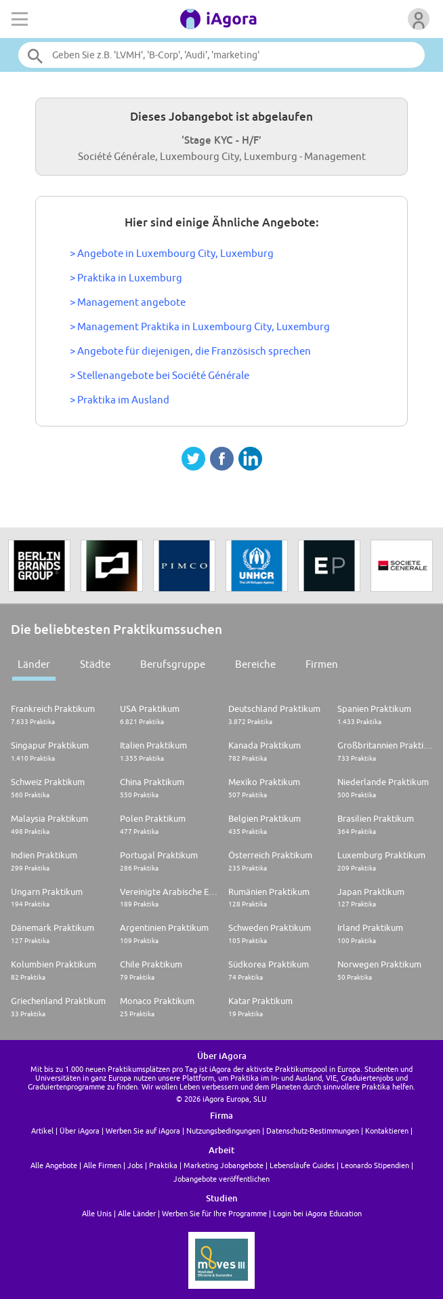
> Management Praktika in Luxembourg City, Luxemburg (200, 326)
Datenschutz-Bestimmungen (312, 1130)
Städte (95, 664)
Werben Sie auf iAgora (143, 1130)
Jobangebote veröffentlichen (221, 1178)
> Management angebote (128, 302)
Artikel (42, 1130)
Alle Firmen (102, 1165)
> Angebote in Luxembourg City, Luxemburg (172, 253)
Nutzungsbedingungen (223, 1130)
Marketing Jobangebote (223, 1165)
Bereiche (255, 664)
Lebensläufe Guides (302, 1165)
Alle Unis (97, 1213)
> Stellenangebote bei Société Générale (159, 375)
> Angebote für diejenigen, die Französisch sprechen (190, 351)
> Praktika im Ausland (119, 399)
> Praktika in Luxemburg (126, 277)
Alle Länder (137, 1213)
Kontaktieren (386, 1130)
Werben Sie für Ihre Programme (214, 1213)
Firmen (321, 664)
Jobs (135, 1165)
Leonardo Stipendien (375, 1165)
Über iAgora (80, 1130)
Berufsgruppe (172, 664)
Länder (34, 664)
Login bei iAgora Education (317, 1213)
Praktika (163, 1165)
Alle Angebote (53, 1165)
